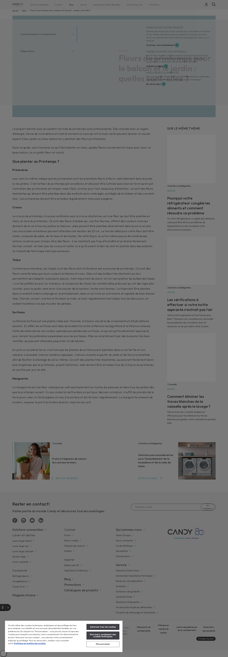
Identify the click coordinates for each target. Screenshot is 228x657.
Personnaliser (103, 644)
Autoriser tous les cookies (103, 627)
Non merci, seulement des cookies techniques (103, 635)
